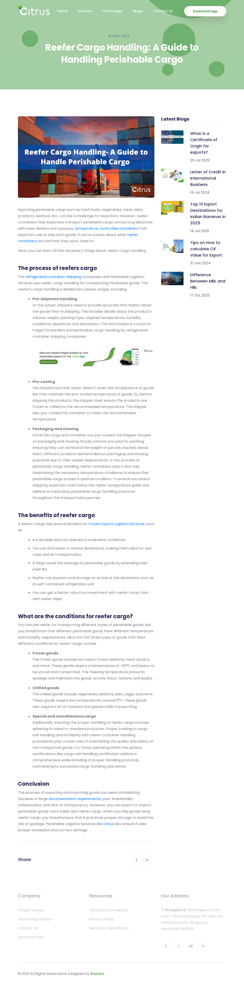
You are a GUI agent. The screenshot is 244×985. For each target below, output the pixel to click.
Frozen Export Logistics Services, (117, 523)
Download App (205, 11)
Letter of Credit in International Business (208, 178)
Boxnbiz (97, 973)
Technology (112, 11)
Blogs (138, 11)
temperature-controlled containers (106, 228)
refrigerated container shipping (53, 276)
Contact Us (163, 11)
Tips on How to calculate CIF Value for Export (206, 249)
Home (62, 11)
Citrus (108, 823)
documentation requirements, (75, 798)
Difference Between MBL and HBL (207, 281)
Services (85, 11)
